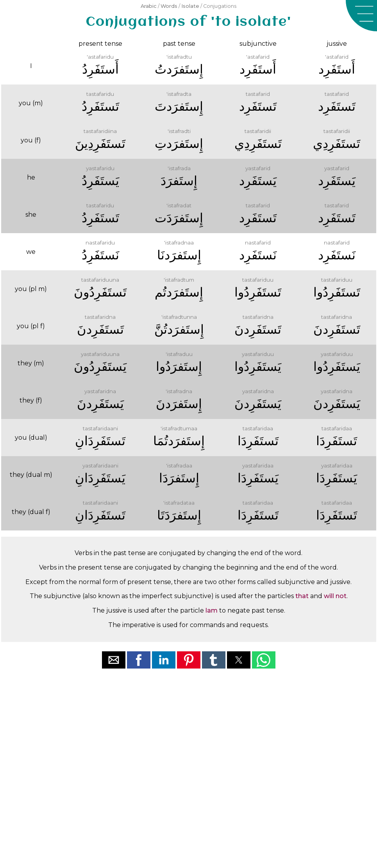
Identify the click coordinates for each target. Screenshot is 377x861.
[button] (361, 15)
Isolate (190, 6)
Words (169, 6)
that (302, 596)
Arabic (149, 6)
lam (211, 610)
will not (335, 596)
